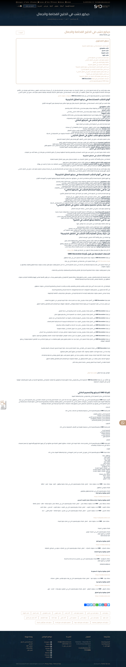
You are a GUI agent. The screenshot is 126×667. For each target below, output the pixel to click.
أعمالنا (62, 6)
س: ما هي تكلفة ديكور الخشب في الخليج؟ (97, 74)
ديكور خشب (105, 613)
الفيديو (31, 644)
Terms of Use (57, 664)
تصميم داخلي (73, 617)
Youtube (41, 2)
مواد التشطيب (44, 617)
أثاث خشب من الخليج (31, 617)
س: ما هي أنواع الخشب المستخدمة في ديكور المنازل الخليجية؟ (92, 67)
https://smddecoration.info (102, 585)
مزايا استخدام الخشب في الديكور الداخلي (98, 57)
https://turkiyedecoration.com (102, 517)
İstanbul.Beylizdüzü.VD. (85, 649)
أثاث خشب (67, 613)
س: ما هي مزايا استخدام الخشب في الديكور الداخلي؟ (95, 69)
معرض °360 (29, 646)
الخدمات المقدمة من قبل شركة (95, 78)
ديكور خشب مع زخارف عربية (81, 622)
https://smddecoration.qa (103, 544)
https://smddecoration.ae (103, 555)
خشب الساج (36, 613)
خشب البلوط (26, 613)
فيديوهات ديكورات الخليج (64, 96)
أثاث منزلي (63, 617)
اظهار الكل (106, 646)
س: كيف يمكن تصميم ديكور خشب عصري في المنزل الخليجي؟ (92, 71)
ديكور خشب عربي (94, 617)
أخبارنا (51, 6)
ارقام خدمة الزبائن (92, 373)
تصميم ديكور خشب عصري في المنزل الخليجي (97, 60)
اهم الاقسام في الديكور (27, 642)
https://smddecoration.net (102, 575)
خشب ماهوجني (47, 613)
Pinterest (54, 2)
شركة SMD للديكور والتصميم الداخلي (99, 81)
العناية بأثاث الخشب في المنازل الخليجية (98, 64)
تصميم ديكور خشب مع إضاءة (63, 622)
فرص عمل (30, 650)
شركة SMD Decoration (104, 261)
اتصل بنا (40, 6)
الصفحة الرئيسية (69, 6)
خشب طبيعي (57, 613)
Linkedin (68, 2)
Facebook (33, 2)
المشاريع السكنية (105, 642)
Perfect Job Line (105, 664)
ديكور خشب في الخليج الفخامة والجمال (56, 19)
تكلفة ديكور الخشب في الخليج (101, 62)
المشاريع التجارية (106, 644)
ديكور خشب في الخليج (93, 613)
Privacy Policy (48, 664)
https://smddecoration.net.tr (102, 496)
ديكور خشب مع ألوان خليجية (44, 622)
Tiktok (47, 2)
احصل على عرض (30, 6)
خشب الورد (105, 617)
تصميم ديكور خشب (78, 613)
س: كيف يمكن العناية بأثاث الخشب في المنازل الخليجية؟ (94, 76)
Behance (61, 2)
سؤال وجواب (70, 250)
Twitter (26, 2)
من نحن (46, 6)
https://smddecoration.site (102, 596)
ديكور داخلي (83, 617)
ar (19, 6)
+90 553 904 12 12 (88, 2)
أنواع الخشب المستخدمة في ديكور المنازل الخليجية (95, 46)
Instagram (19, 2)
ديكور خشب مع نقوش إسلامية (100, 622)
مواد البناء (54, 617)
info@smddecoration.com (102, 2)
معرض (56, 6)
